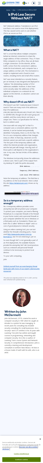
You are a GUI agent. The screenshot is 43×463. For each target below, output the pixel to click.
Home (8, 10)
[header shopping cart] (34, 3)
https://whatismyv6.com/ (18, 183)
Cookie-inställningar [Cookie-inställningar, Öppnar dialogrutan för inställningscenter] (21, 455)
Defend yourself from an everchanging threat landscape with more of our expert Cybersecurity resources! (21, 268)
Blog (14, 10)
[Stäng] (40, 440)
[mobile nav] (39, 3)
